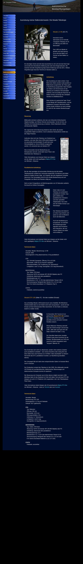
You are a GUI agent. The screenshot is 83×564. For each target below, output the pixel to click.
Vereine (5, 79)
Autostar (57, 387)
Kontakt (5, 91)
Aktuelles (5, 15)
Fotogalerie (6, 86)
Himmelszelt (6, 98)
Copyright (6, 93)
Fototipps (5, 84)
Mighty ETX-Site (50, 159)
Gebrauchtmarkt (7, 81)
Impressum (6, 96)
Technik (47, 387)
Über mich (6, 88)
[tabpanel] (46, 20)
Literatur (5, 74)
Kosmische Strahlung (9, 55)
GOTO (51, 318)
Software (5, 77)
